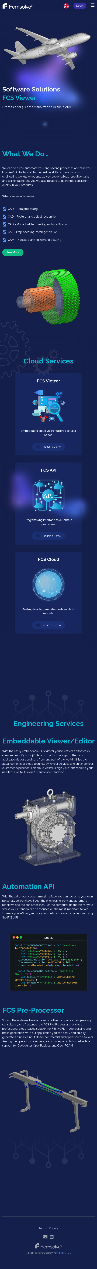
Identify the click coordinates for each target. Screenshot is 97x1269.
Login (80, 5)
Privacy (53, 1228)
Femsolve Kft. (62, 1252)
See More (12, 252)
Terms (43, 1228)
